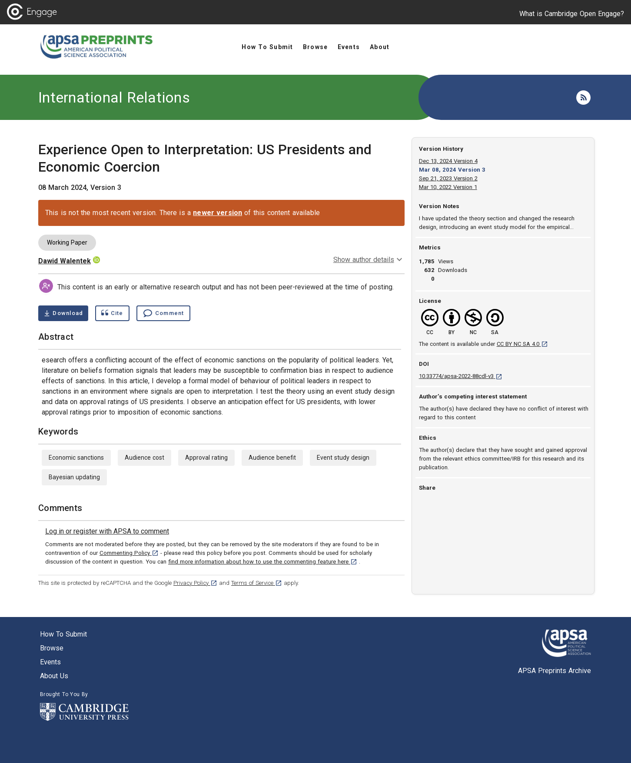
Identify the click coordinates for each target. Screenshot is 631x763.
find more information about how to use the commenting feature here (262, 561)
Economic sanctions (76, 457)
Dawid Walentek (64, 261)
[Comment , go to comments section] (163, 313)
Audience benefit (272, 457)
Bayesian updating (74, 477)
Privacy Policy (195, 583)
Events (50, 662)
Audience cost (144, 457)
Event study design (343, 457)
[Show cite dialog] (112, 313)
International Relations (114, 97)
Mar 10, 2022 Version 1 (448, 187)
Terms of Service (256, 583)
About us (54, 676)
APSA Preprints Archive (554, 671)
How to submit (63, 634)
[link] (107, 531)
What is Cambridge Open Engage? (571, 14)
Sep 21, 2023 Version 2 (448, 178)
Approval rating (206, 457)
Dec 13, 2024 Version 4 (448, 161)
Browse (51, 648)
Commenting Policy (129, 553)
